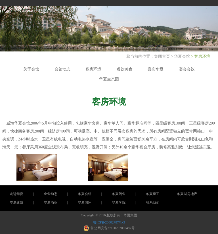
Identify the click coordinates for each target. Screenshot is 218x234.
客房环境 (93, 69)
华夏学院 (118, 202)
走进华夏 (16, 194)
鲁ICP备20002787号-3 (109, 222)
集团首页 (162, 56)
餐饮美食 (125, 69)
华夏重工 (153, 194)
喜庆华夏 (156, 69)
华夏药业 (118, 194)
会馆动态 (62, 69)
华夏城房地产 (187, 194)
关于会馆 (31, 69)
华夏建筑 (16, 202)
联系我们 (153, 202)
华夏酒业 (50, 202)
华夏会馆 (182, 56)
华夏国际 (84, 202)
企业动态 (50, 194)
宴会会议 (187, 69)
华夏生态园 (109, 79)
